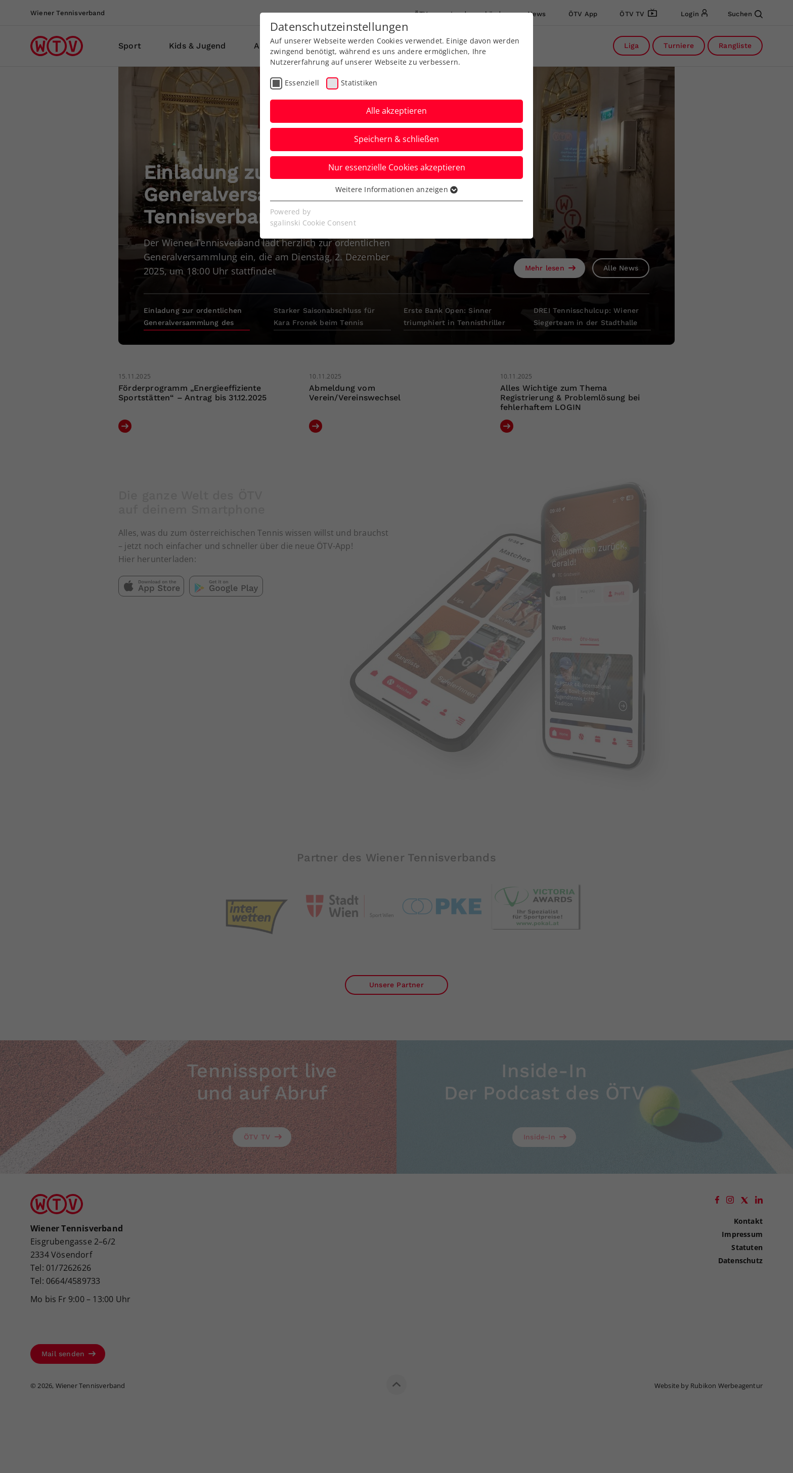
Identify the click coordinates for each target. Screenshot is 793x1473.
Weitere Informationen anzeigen (396, 189)
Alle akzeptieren (396, 110)
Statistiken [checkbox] (359, 82)
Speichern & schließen (396, 139)
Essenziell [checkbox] (302, 82)
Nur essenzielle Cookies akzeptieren (396, 167)
